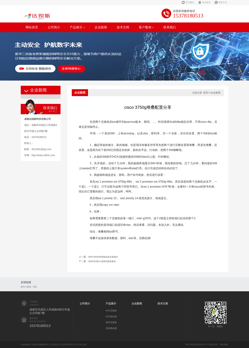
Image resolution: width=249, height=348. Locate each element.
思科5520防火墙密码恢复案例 (102, 261)
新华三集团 (26, 287)
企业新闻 (101, 27)
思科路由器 (111, 328)
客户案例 (146, 27)
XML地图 (82, 344)
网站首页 (32, 27)
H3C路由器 (111, 316)
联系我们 (169, 27)
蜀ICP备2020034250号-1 (196, 344)
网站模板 (224, 344)
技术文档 (123, 27)
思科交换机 (111, 322)
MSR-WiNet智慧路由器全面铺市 (103, 257)
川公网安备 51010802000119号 (63, 344)
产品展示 (77, 27)
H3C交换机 (111, 310)
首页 (205, 92)
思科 (35, 287)
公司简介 (54, 27)
